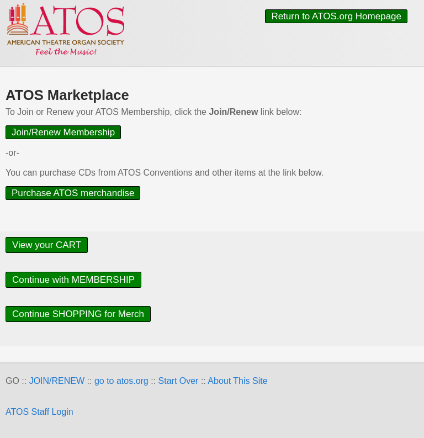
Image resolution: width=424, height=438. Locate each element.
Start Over (178, 381)
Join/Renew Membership (63, 132)
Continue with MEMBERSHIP (73, 280)
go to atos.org (121, 381)
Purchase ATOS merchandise (73, 193)
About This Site (237, 381)
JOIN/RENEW (56, 381)
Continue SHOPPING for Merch (78, 314)
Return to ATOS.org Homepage (336, 16)
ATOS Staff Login (39, 411)
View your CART (46, 245)
